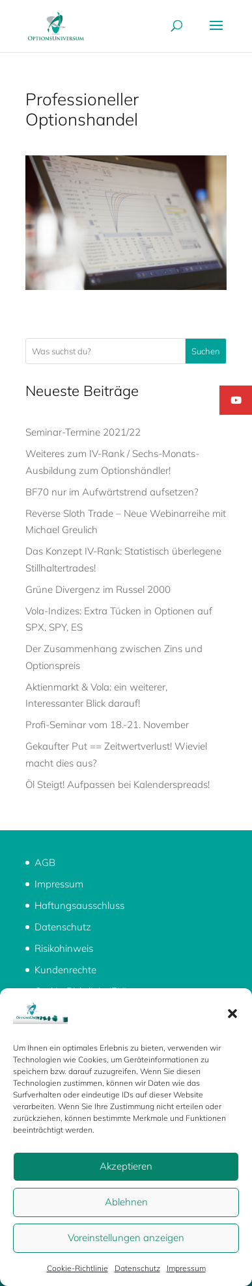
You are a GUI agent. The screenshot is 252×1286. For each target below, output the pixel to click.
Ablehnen (126, 1202)
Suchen (205, 351)
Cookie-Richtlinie (77, 1268)
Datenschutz (137, 1268)
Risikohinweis (64, 948)
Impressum (186, 1268)
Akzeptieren (126, 1166)
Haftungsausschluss (79, 905)
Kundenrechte (65, 970)
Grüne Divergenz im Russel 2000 (98, 589)
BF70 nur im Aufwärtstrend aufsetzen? (112, 492)
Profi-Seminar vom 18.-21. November (107, 724)
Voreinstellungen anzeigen (126, 1237)
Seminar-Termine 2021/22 (83, 432)
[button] (232, 1013)
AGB (45, 862)
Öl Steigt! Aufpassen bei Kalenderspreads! (117, 784)
